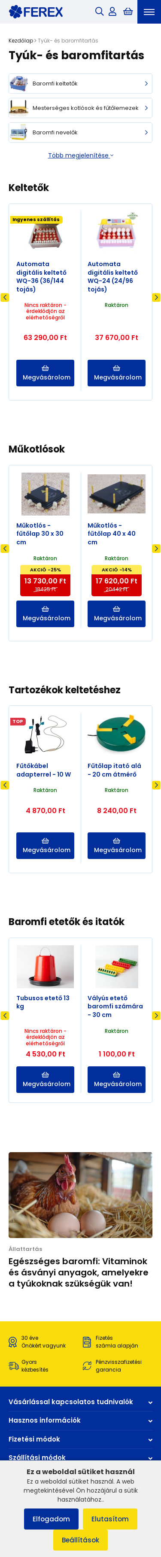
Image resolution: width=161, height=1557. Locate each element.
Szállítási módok (80, 1457)
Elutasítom (110, 1519)
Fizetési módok (80, 1439)
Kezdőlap (21, 40)
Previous (4, 297)
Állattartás (25, 1249)
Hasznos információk (80, 1420)
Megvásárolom (46, 373)
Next (156, 297)
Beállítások (80, 1540)
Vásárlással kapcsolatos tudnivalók (80, 1401)
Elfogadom (51, 1519)
